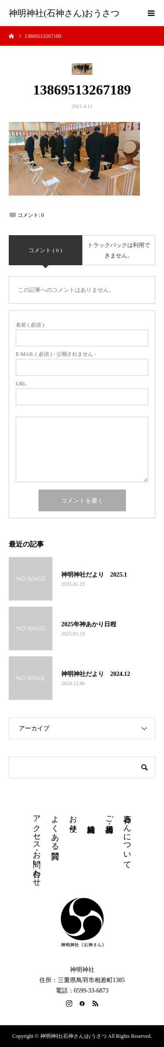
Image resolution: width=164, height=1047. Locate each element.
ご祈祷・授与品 (109, 815)
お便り (73, 819)
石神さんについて (127, 837)
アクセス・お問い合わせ (36, 846)
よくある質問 (55, 828)
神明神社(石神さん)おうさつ (64, 13)
